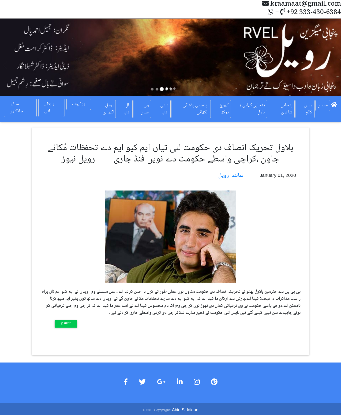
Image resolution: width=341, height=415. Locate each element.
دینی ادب (164, 108)
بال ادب (127, 108)
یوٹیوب (78, 104)
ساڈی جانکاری (16, 107)
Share (66, 324)
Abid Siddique (185, 409)
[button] (25, 57)
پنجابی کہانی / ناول (252, 108)
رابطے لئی (49, 107)
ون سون (144, 108)
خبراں (323, 105)
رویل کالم (308, 108)
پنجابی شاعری (286, 108)
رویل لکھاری (108, 108)
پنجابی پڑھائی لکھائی (195, 108)
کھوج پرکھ (224, 108)
